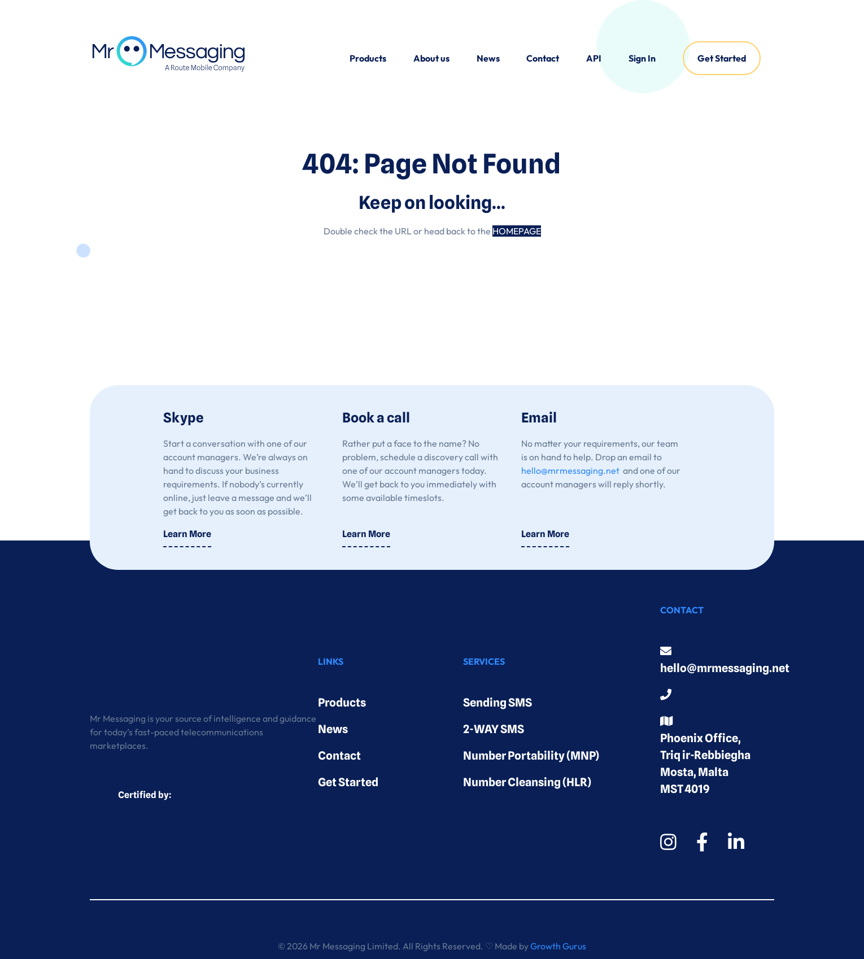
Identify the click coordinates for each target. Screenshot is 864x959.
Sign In (642, 58)
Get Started (721, 58)
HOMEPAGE (516, 231)
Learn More (187, 534)
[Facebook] (702, 841)
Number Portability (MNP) (531, 755)
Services (484, 661)
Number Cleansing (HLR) (527, 782)
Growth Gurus (558, 946)
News (488, 58)
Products (368, 58)
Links (330, 661)
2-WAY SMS (493, 729)
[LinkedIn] (736, 841)
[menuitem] (368, 58)
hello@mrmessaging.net (570, 470)
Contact (542, 58)
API (593, 58)
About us (431, 58)
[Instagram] (668, 841)
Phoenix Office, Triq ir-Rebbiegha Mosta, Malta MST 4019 (705, 756)
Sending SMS (497, 702)
